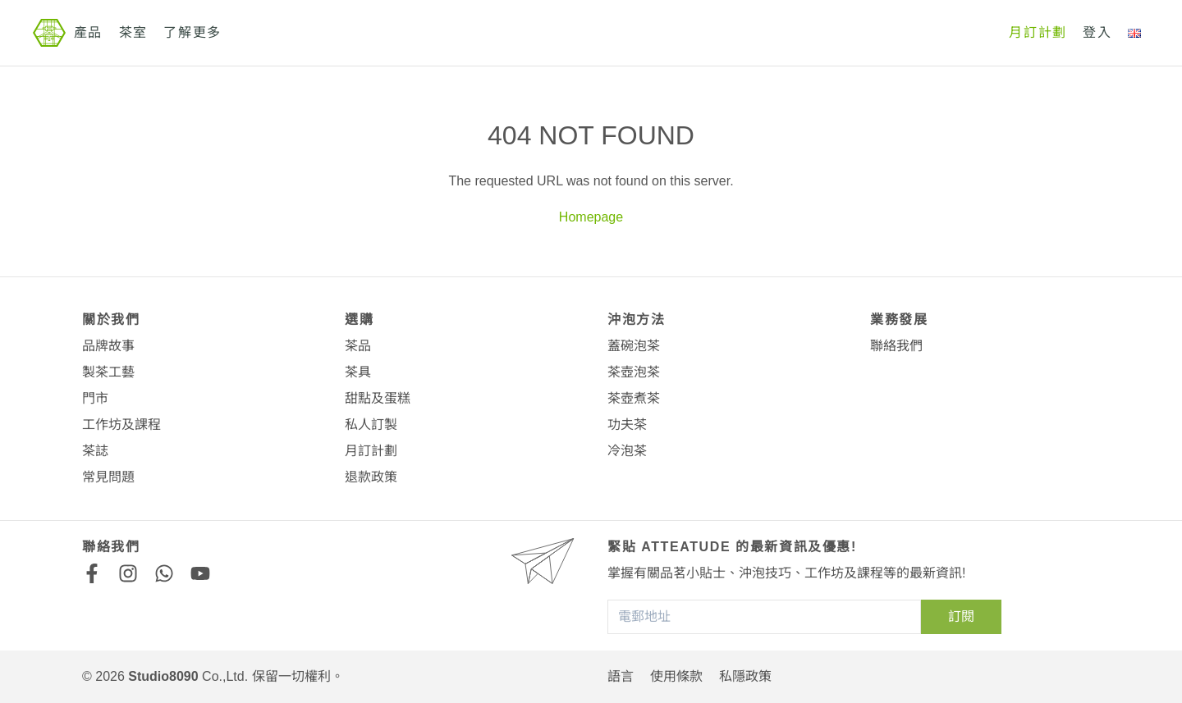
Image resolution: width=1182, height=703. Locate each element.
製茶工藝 (108, 372)
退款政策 (371, 477)
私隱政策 (745, 676)
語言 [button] (620, 676)
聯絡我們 (896, 346)
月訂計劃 (1037, 32)
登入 (1097, 32)
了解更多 (192, 32)
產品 (88, 32)
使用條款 (676, 676)
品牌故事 (108, 346)
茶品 (358, 346)
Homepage (591, 217)
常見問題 (108, 477)
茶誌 (95, 451)
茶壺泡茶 (633, 372)
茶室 (133, 32)
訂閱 (961, 616)
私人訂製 (371, 424)
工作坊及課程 (121, 424)
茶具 (358, 372)
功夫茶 (627, 424)
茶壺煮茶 (633, 398)
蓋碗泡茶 (633, 346)
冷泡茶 (627, 451)
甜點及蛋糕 (377, 398)
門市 (95, 398)
